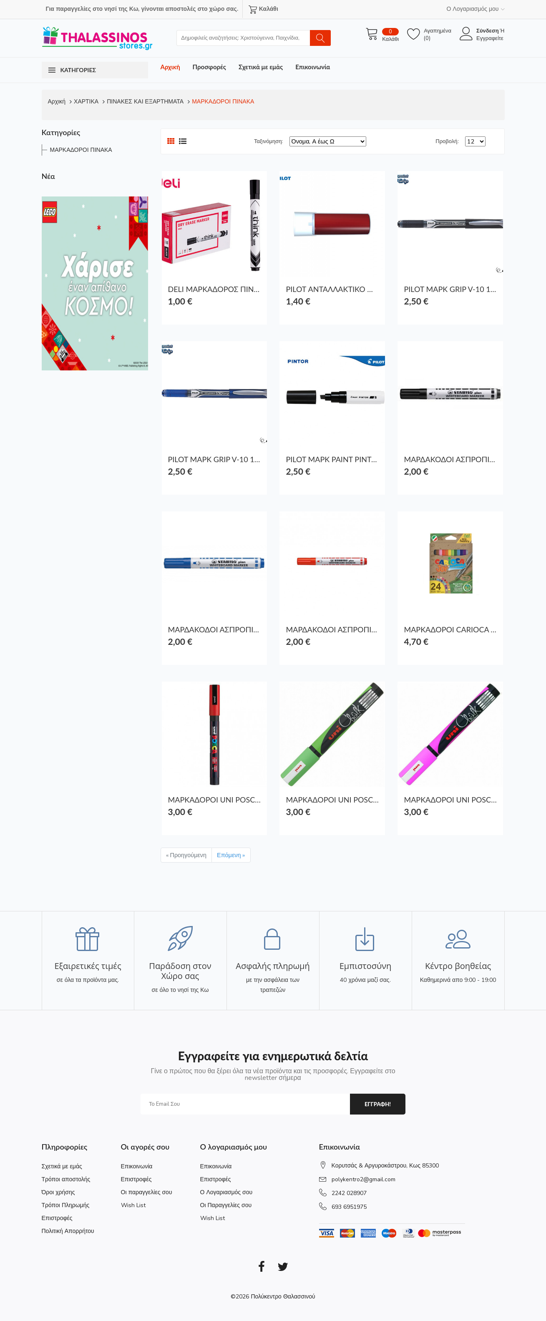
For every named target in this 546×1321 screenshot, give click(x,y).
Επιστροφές (57, 1218)
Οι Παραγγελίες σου (226, 1205)
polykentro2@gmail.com (363, 1179)
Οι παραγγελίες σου (146, 1192)
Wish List (133, 1205)
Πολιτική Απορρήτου (68, 1231)
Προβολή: (446, 141)
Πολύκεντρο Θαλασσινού (283, 1297)
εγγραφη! (378, 1104)
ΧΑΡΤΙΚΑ (86, 102)
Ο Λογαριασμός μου (475, 9)
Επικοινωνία (312, 66)
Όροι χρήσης (58, 1192)
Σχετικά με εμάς (261, 66)
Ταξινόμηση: (268, 141)
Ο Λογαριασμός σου (226, 1192)
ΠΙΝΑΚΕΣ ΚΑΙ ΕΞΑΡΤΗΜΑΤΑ (145, 102)
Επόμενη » (231, 855)
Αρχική (170, 66)
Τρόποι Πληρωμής (66, 1205)
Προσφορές (209, 66)
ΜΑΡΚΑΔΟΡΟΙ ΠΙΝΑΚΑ (223, 102)
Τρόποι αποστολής (66, 1179)
